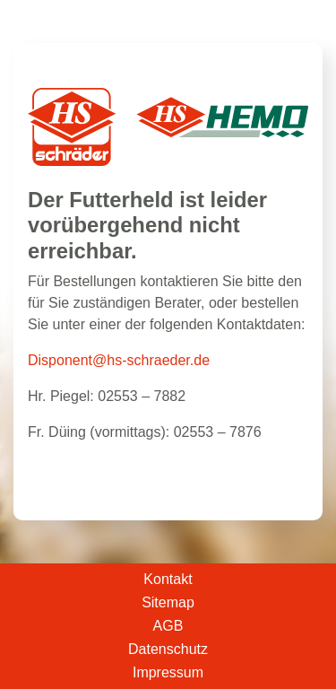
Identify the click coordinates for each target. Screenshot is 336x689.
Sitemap (168, 603)
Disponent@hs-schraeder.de (119, 360)
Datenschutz (168, 649)
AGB (168, 626)
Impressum (168, 673)
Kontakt (167, 579)
